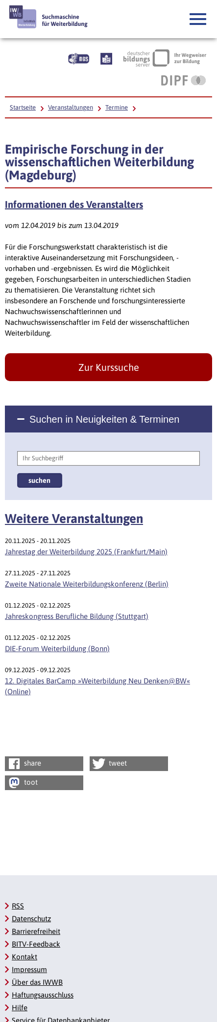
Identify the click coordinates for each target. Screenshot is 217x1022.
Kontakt (24, 957)
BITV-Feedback (36, 944)
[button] (198, 19)
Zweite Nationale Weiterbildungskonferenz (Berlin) (87, 584)
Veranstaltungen (70, 107)
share (23, 763)
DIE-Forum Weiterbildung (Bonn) (57, 648)
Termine (116, 107)
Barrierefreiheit (36, 931)
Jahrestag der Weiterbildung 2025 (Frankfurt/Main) (86, 551)
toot (22, 782)
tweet (109, 763)
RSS (18, 906)
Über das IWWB (37, 982)
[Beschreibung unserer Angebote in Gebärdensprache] (79, 57)
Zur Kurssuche (108, 367)
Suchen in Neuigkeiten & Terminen (104, 419)
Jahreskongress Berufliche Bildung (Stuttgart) (76, 616)
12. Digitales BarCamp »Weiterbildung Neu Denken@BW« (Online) (97, 686)
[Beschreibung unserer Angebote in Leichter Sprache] (106, 57)
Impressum (29, 969)
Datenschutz (31, 918)
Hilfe (19, 1007)
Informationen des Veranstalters (74, 204)
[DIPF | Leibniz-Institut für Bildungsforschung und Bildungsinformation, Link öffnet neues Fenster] (183, 80)
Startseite (23, 107)
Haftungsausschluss (42, 995)
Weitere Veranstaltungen (74, 518)
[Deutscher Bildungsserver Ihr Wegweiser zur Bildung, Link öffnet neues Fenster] (164, 57)
